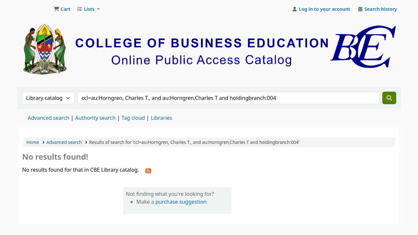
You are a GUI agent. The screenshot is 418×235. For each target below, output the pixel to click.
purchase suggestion (181, 201)
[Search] (389, 98)
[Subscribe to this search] (148, 170)
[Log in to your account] (321, 9)
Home (32, 142)
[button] (62, 9)
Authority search (95, 117)
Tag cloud (133, 117)
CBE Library (34, 9)
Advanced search (48, 117)
